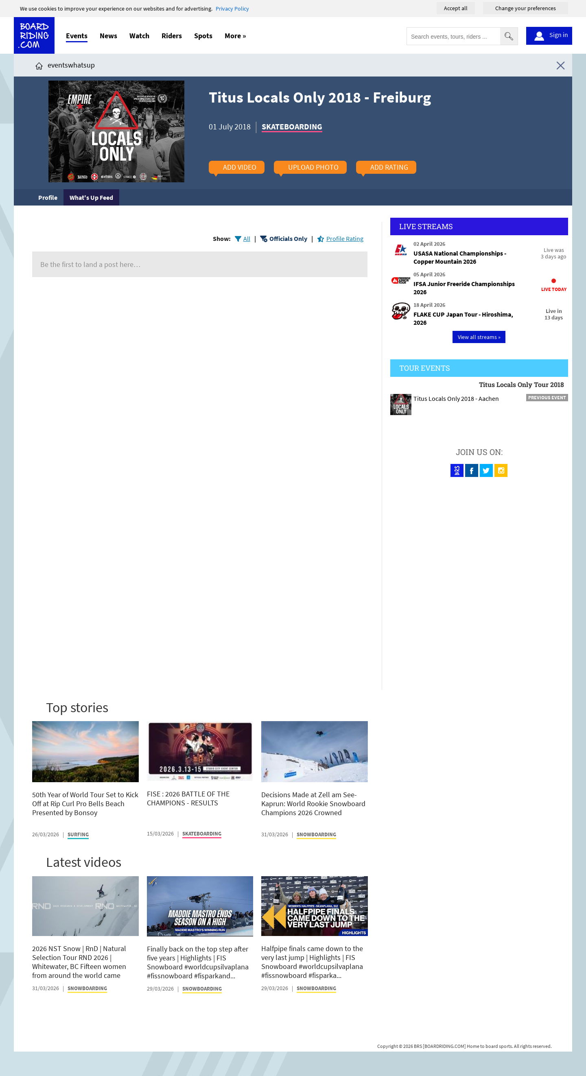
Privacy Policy (232, 8)
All (246, 238)
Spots (203, 35)
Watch (139, 35)
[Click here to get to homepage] (39, 65)
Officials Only (288, 238)
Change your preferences (525, 8)
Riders (172, 35)
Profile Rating (344, 238)
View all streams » (479, 337)
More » (235, 35)
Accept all (456, 8)
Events (76, 35)
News (108, 35)
